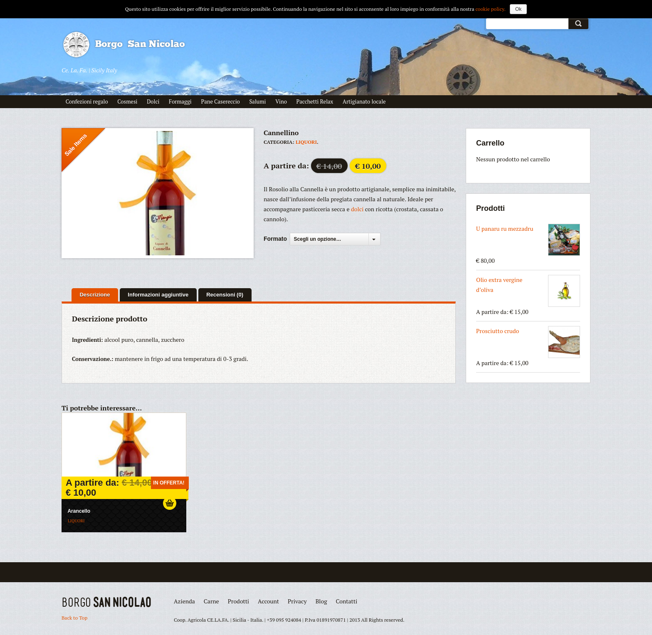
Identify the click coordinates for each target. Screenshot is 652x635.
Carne (211, 601)
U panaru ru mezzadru (528, 240)
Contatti (347, 601)
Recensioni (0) (224, 295)
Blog (321, 601)
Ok (518, 9)
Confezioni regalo (87, 101)
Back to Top (74, 618)
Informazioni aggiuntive (158, 295)
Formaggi (180, 101)
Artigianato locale (364, 101)
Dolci (153, 101)
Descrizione (94, 295)
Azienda (184, 601)
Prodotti (238, 601)
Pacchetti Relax (314, 101)
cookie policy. (490, 9)
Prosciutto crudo (528, 342)
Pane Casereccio (220, 101)
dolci (358, 209)
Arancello (78, 511)
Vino (281, 101)
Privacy (297, 601)
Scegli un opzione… (317, 239)
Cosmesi (127, 101)
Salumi (257, 101)
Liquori (306, 142)
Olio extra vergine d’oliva (528, 291)
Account (268, 601)
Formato (275, 238)
